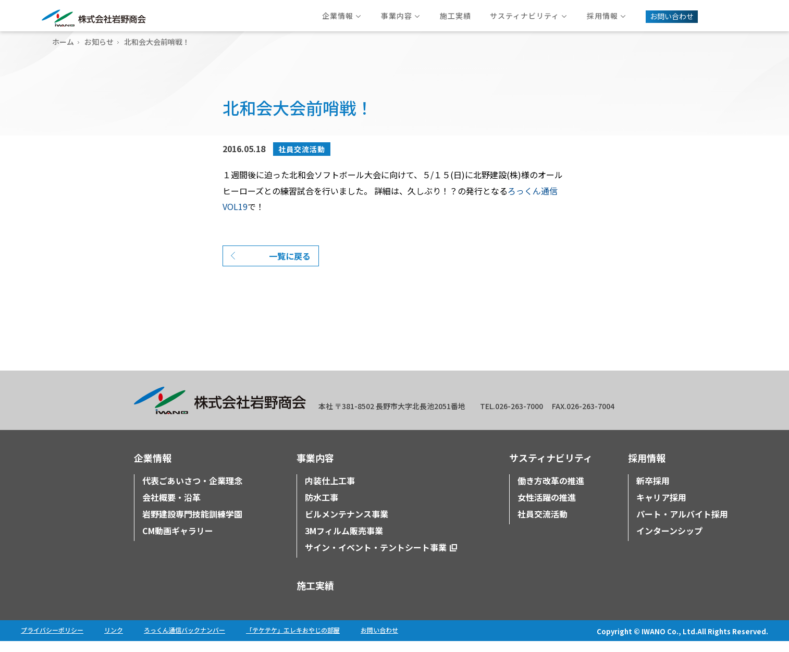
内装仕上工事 (330, 491)
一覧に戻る (290, 267)
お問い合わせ (379, 640)
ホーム (63, 41)
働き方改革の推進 (550, 491)
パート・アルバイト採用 (682, 525)
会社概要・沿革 (171, 508)
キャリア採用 (661, 508)
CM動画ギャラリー (177, 541)
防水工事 (321, 508)
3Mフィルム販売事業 (344, 541)
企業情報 (152, 468)
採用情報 (646, 468)
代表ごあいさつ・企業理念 (192, 491)
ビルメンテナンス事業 (346, 525)
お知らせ (99, 41)
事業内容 (315, 468)
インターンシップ (669, 541)
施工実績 (315, 596)
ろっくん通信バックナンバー (184, 640)
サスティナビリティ (551, 468)
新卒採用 (653, 491)
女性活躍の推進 (546, 508)
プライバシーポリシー (52, 640)
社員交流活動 (301, 149)
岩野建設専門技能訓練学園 (192, 525)
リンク (113, 640)
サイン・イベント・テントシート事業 (376, 558)
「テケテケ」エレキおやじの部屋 (293, 640)
